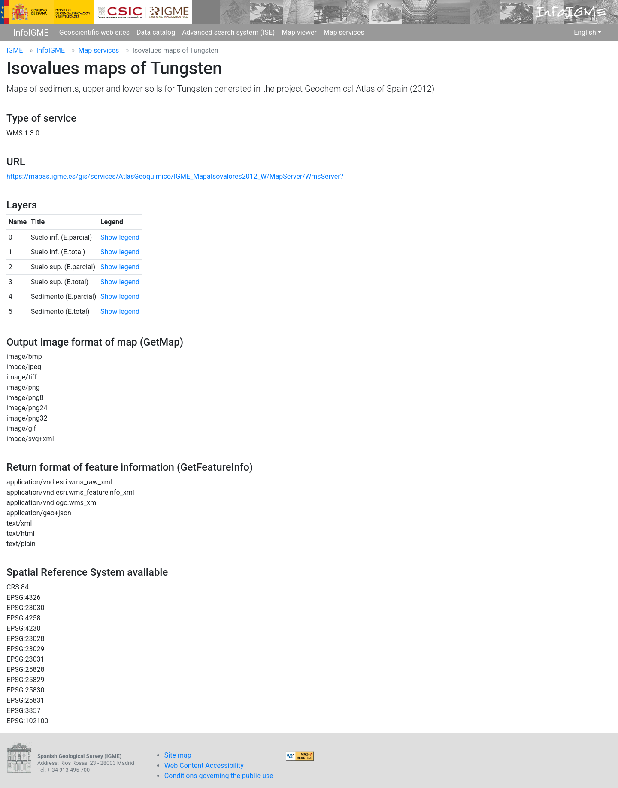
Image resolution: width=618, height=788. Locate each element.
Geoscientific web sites (94, 32)
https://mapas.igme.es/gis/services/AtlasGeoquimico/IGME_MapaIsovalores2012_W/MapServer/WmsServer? (174, 176)
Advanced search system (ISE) (228, 32)
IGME (14, 50)
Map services (344, 32)
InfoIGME (31, 32)
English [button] (585, 32)
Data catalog (155, 32)
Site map (177, 755)
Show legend (119, 237)
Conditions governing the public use (218, 776)
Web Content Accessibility (204, 765)
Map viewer (299, 32)
